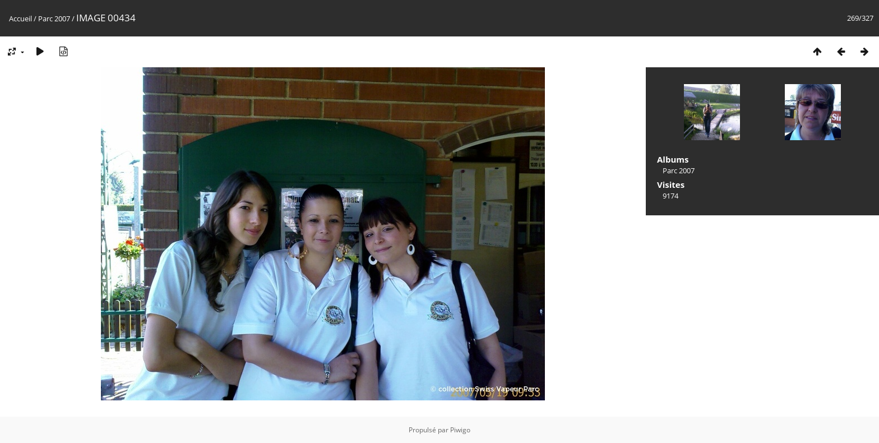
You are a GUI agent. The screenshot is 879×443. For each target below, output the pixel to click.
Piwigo (460, 430)
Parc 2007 (54, 18)
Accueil (20, 18)
